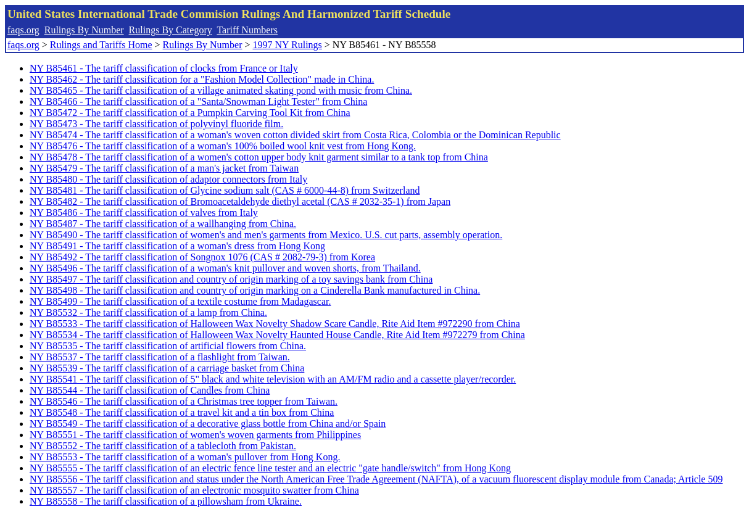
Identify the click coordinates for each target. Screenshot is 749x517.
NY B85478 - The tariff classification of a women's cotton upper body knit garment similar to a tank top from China (259, 157)
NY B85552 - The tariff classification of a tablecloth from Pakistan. (163, 445)
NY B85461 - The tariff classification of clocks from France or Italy (164, 68)
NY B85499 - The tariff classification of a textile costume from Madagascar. (180, 301)
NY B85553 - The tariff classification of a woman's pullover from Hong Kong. (185, 457)
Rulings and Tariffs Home (101, 44)
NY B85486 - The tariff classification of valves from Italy (144, 212)
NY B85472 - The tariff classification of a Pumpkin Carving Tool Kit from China (190, 112)
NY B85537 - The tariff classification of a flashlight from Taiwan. (160, 357)
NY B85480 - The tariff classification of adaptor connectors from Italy (168, 179)
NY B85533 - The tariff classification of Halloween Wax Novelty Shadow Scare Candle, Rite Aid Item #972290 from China (275, 323)
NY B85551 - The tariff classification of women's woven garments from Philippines (195, 434)
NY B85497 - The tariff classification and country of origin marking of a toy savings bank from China (231, 279)
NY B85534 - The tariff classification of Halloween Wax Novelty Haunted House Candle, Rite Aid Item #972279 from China (277, 334)
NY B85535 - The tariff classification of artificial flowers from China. (168, 346)
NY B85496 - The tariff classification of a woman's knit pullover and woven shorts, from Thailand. (225, 268)
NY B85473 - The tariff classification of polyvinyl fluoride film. (156, 123)
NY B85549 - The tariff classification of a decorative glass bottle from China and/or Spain (208, 423)
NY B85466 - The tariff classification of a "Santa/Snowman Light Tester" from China (198, 101)
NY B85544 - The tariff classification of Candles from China (150, 390)
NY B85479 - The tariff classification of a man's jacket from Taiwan (164, 168)
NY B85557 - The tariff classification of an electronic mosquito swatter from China (194, 490)
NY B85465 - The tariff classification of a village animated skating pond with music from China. (221, 90)
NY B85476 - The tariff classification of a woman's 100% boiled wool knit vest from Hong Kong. (223, 146)
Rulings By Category (170, 30)
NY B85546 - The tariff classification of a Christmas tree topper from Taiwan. (183, 401)
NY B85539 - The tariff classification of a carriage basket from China (167, 368)
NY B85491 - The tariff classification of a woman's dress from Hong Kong (177, 246)
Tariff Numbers (247, 30)
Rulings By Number (84, 30)
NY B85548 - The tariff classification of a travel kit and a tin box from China (182, 412)
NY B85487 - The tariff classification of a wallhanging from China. (163, 223)
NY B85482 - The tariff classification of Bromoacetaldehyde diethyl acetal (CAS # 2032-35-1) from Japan (240, 201)
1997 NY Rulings (287, 44)
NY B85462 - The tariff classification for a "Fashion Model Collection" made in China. (202, 79)
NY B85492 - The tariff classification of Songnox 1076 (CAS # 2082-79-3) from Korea (202, 257)
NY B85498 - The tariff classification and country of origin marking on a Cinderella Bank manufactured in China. (255, 290)
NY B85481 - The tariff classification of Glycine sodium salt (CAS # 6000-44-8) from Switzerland (225, 190)
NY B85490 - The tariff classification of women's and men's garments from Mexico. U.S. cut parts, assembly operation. (266, 235)
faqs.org (23, 30)
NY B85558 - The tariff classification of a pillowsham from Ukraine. (166, 501)
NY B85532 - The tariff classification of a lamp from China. (148, 312)
